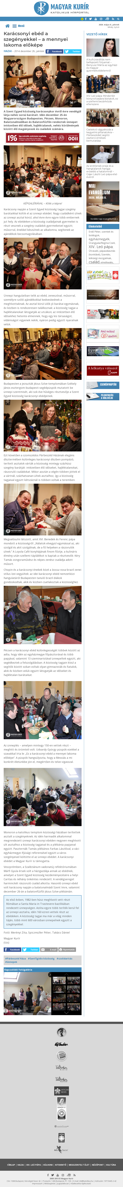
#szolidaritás (64, 958)
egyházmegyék (99, 239)
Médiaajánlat (49, 1183)
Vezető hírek (96, 34)
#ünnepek (11, 962)
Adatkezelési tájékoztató (81, 1183)
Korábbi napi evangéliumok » (104, 218)
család (94, 261)
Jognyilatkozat (63, 1183)
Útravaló (93, 250)
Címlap (11, 1164)
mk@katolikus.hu (86, 1181)
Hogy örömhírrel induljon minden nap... (100, 195)
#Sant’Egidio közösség (41, 958)
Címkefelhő (95, 226)
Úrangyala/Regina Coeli (102, 243)
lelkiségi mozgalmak (100, 258)
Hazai (8, 51)
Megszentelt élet (79, 1164)
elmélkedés (107, 262)
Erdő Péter (95, 231)
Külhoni (48, 1164)
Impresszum (37, 1183)
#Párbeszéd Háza (15, 958)
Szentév (105, 254)
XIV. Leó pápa (101, 246)
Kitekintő (60, 1164)
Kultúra (111, 1164)
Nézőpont (98, 1164)
